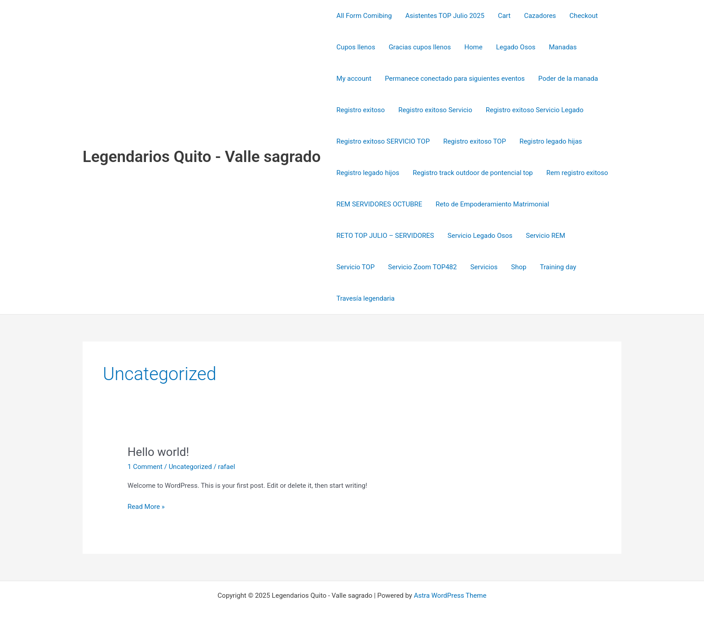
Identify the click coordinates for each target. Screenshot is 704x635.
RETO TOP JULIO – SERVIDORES (385, 236)
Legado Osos (516, 47)
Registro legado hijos (367, 173)
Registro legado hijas (550, 141)
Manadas (562, 47)
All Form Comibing (364, 16)
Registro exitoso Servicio (435, 110)
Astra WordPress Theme (450, 595)
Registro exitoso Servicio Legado (535, 110)
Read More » (146, 506)
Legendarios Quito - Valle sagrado (202, 157)
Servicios (483, 267)
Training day (558, 267)
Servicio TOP (355, 267)
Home (473, 47)
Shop (518, 267)
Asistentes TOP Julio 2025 (444, 16)
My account (353, 78)
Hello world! (158, 452)
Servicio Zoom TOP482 (422, 267)
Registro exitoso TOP (474, 141)
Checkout (583, 16)
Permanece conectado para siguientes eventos (455, 78)
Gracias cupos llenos (420, 47)
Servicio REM (545, 236)
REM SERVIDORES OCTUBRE (379, 204)
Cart (504, 16)
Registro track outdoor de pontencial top (473, 173)
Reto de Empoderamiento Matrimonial (492, 204)
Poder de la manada (568, 78)
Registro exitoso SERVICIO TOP (383, 141)
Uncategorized (190, 467)
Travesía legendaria (365, 298)
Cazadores (540, 16)
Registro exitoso (360, 110)
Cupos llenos (355, 47)
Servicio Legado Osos (480, 236)
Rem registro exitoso (577, 173)
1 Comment (145, 467)
